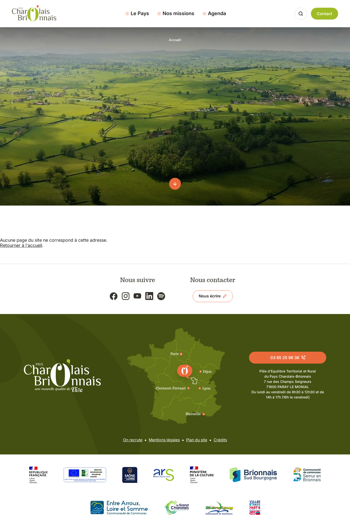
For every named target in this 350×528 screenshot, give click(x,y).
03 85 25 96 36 (287, 357)
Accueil (175, 40)
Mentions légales (164, 439)
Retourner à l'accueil (21, 245)
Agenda (214, 13)
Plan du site (196, 439)
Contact (324, 13)
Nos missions (175, 13)
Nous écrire (213, 295)
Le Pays (137, 13)
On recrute (132, 439)
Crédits (220, 439)
